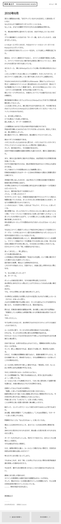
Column (23, 504)
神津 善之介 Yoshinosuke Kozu (20, 4)
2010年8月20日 (10, 504)
